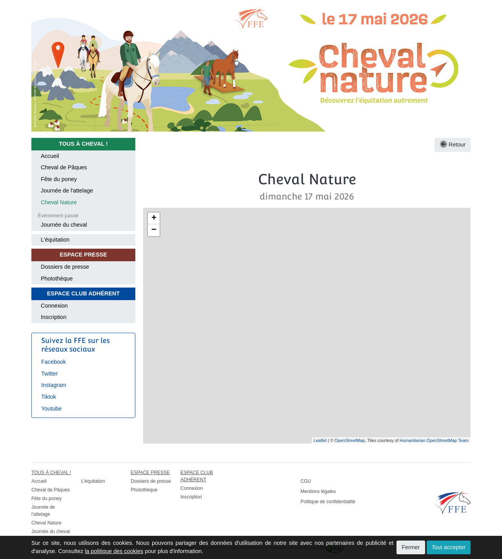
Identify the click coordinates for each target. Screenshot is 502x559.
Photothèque (57, 278)
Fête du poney (59, 179)
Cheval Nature (59, 202)
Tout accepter (449, 547)
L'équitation (55, 239)
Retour (453, 144)
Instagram (53, 385)
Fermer (411, 547)
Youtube (51, 408)
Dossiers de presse (65, 267)
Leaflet (320, 440)
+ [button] (153, 218)
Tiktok (48, 397)
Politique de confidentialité (327, 501)
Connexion (54, 305)
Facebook (53, 362)
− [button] (153, 230)
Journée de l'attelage (67, 190)
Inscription (54, 317)
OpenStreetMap (350, 440)
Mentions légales (318, 491)
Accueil (50, 156)
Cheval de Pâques (64, 167)
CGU (305, 481)
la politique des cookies (114, 551)
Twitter (49, 373)
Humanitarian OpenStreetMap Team (434, 440)
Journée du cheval (64, 225)
